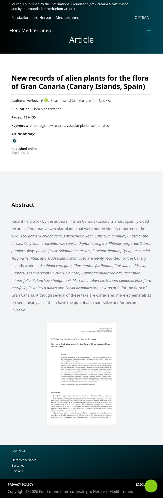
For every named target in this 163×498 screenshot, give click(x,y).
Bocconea (18, 466)
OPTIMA (142, 17)
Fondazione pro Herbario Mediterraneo (46, 17)
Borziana (17, 471)
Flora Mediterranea (30, 30)
